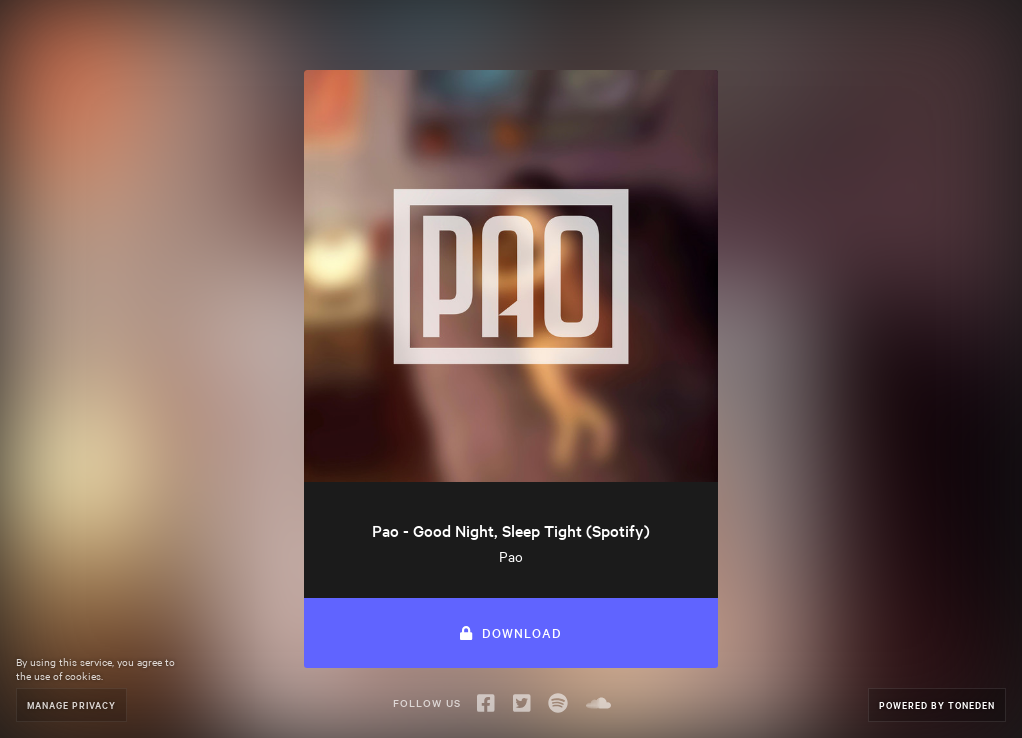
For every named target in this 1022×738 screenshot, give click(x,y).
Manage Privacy (71, 704)
